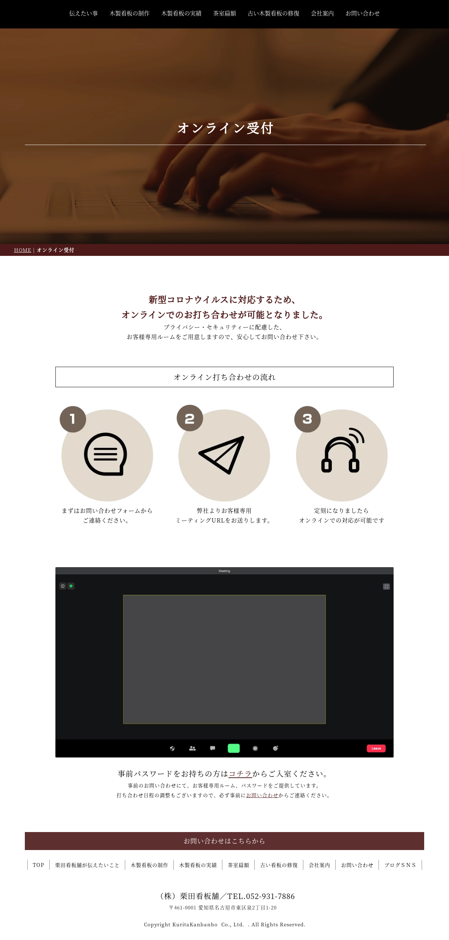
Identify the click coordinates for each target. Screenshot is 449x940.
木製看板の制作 (129, 13)
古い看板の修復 (279, 864)
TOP (38, 864)
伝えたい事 (83, 13)
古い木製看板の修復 (273, 13)
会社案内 (322, 13)
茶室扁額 (224, 13)
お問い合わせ (362, 13)
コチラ (240, 773)
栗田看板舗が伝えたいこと (87, 864)
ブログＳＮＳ (400, 864)
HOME (22, 249)
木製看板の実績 (181, 13)
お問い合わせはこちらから (224, 840)
